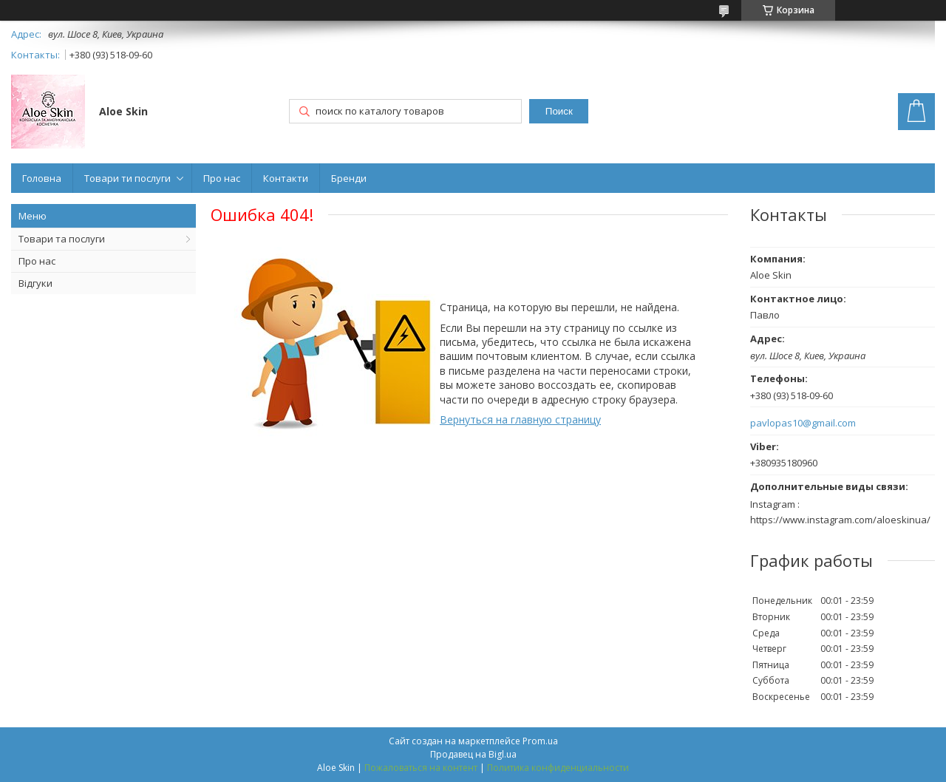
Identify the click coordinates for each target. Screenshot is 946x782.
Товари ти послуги (127, 178)
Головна (41, 178)
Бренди (349, 178)
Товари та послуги (61, 238)
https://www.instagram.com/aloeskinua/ (840, 519)
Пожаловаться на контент (420, 767)
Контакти (285, 178)
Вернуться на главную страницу (520, 419)
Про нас (221, 178)
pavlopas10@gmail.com (803, 423)
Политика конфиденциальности (558, 767)
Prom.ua (540, 741)
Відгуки (35, 283)
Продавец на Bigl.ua (473, 754)
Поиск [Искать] (559, 111)
